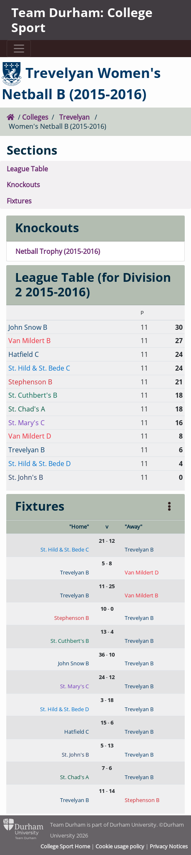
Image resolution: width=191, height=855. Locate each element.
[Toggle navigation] (19, 48)
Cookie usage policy (120, 846)
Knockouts (23, 184)
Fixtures (19, 201)
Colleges (35, 117)
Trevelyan (74, 117)
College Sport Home (65, 846)
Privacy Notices (169, 846)
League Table (27, 168)
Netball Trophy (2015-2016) (57, 251)
